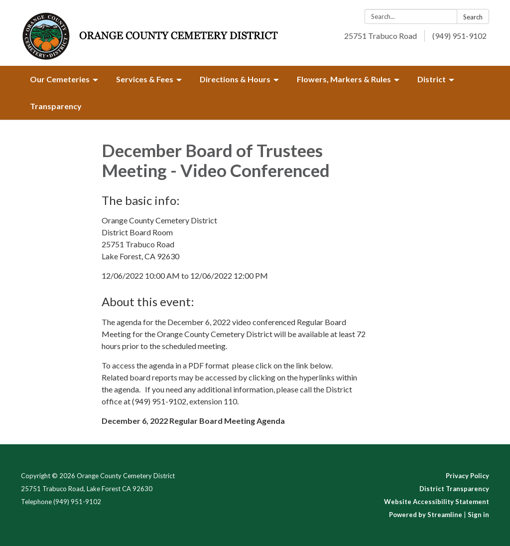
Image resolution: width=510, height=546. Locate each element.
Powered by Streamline (425, 515)
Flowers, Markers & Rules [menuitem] (344, 79)
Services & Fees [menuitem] (144, 79)
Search (473, 17)
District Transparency (454, 489)
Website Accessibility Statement (436, 502)
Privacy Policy (467, 476)
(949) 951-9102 (459, 35)
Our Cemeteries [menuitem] (60, 79)
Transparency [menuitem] (56, 106)
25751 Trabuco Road (380, 35)
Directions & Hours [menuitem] (235, 79)
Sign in (478, 515)
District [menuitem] (431, 79)
